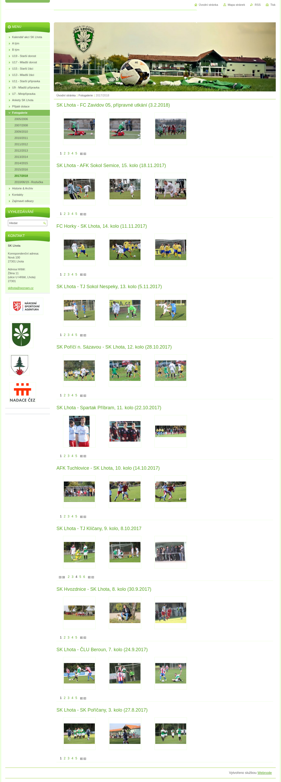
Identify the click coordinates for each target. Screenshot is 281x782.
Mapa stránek (236, 4)
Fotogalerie (86, 95)
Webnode (264, 773)
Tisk (272, 4)
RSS (258, 4)
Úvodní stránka (66, 95)
